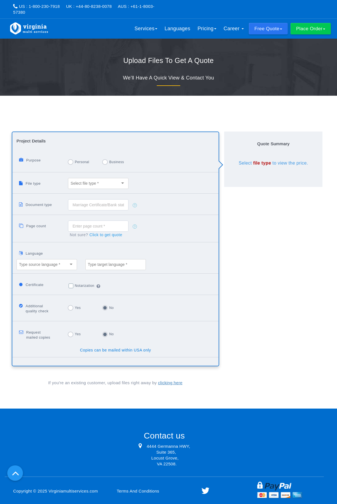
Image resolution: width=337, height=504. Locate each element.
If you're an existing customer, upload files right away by (115, 382)
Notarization (84, 286)
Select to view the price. (273, 163)
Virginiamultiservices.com (73, 491)
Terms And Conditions (138, 491)
